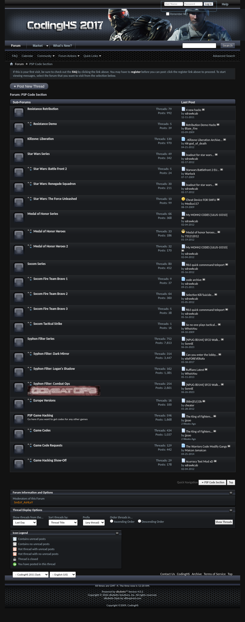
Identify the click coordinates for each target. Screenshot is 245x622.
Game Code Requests (48, 445)
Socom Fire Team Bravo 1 (51, 279)
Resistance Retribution (42, 109)
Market (38, 45)
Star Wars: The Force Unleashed (55, 199)
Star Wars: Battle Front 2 (50, 169)
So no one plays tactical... (201, 325)
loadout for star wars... (200, 155)
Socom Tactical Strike (48, 324)
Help (225, 4)
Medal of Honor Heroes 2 (51, 246)
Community (44, 55)
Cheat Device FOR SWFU (201, 200)
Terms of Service (215, 574)
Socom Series (36, 264)
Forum (16, 45)
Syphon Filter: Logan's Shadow (54, 369)
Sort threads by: (58, 517)
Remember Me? (177, 14)
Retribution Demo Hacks (201, 125)
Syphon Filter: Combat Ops (52, 384)
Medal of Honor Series (42, 214)
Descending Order (151, 521)
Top (231, 482)
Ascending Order (122, 521)
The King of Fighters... (199, 416)
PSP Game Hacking (40, 415)
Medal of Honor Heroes (50, 231)
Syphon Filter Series (40, 339)
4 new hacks (193, 110)
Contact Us (167, 574)
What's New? (62, 45)
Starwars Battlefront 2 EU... (203, 170)
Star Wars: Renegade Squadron (55, 184)
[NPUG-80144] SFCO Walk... (203, 340)
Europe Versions (45, 400)
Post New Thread (29, 86)
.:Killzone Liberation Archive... (204, 140)
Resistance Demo (45, 124)
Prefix (86, 517)
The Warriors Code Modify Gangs (206, 446)
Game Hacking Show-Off (50, 460)
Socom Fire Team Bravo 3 (51, 309)
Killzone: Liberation (40, 139)
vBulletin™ (122, 591)
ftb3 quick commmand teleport (205, 265)
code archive (194, 280)
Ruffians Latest (195, 370)
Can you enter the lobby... (202, 355)
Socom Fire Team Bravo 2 (51, 294)
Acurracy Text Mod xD (199, 461)
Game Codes (42, 430)
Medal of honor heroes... (201, 232)
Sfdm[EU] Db (194, 401)
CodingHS (183, 574)
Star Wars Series (38, 154)
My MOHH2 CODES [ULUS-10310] (206, 215)
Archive (197, 574)
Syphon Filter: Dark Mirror (51, 354)
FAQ (15, 55)
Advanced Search (224, 55)
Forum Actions (67, 55)
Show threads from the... (28, 517)
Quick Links (91, 55)
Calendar (27, 55)
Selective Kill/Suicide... (200, 295)
